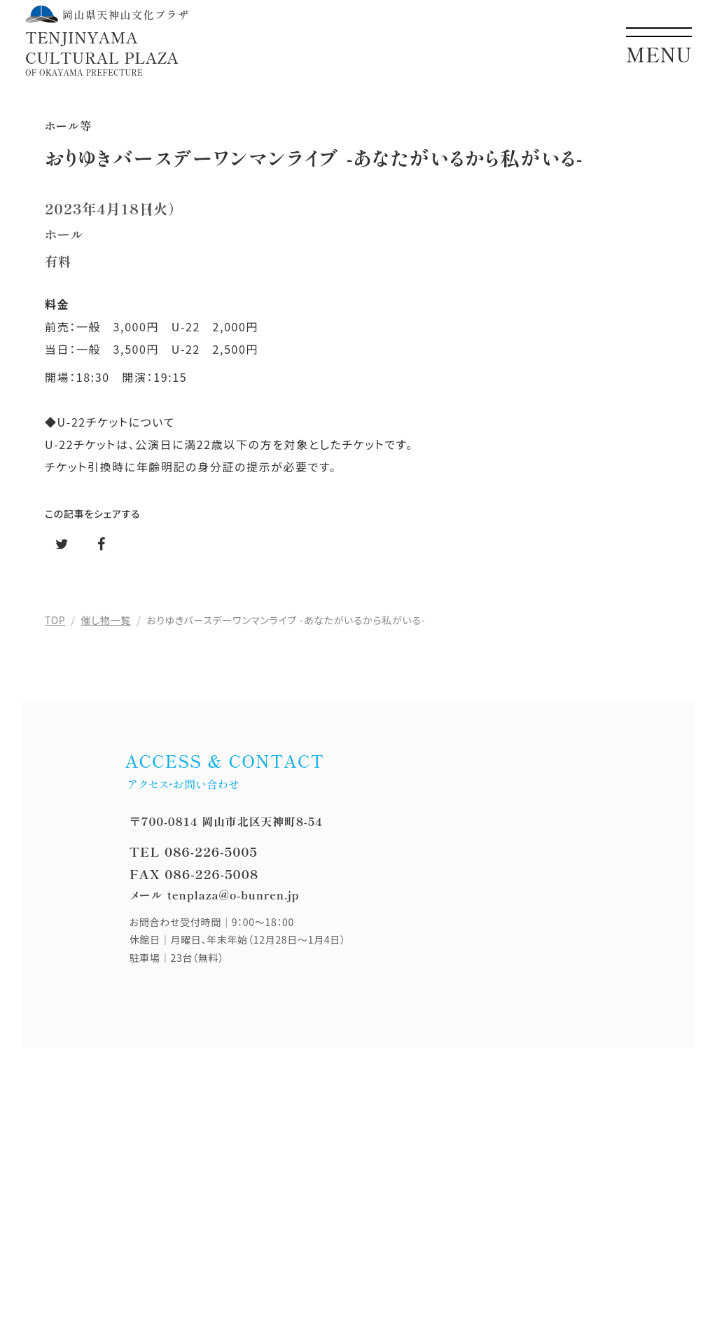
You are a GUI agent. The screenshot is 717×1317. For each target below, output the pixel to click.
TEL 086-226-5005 (194, 851)
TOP (55, 620)
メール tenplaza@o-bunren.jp (215, 894)
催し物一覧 (106, 620)
